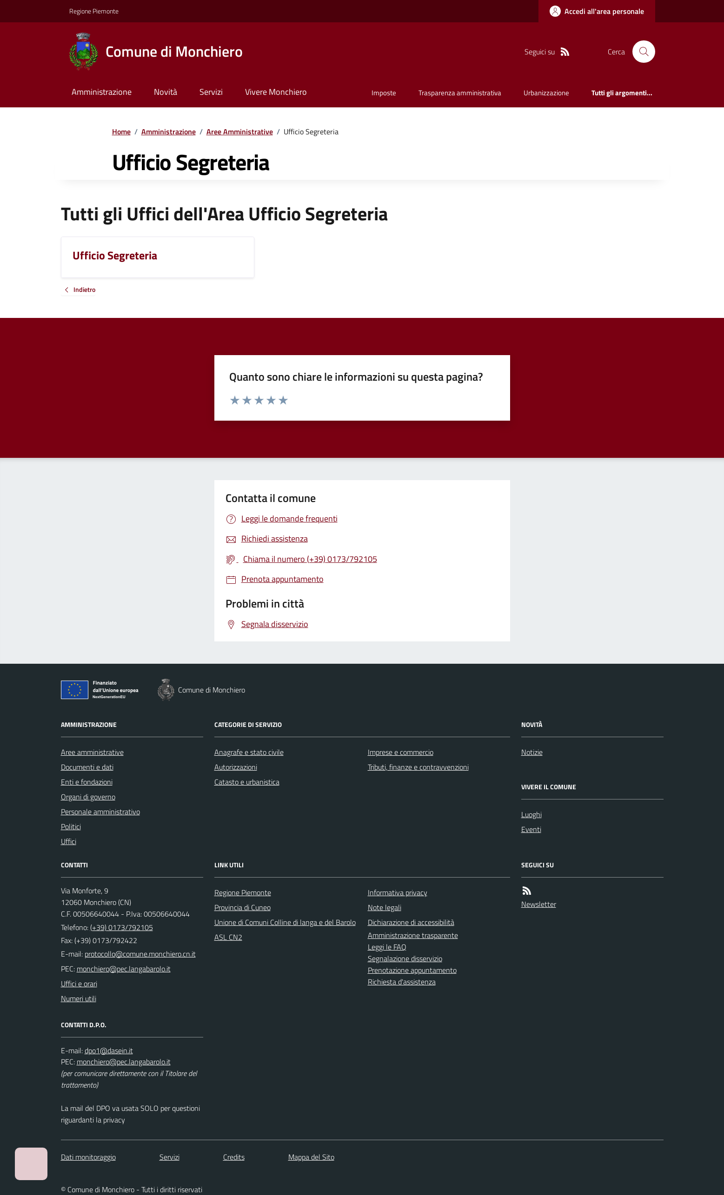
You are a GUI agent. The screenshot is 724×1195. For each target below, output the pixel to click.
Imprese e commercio (400, 752)
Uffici (68, 841)
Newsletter (538, 904)
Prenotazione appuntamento (412, 970)
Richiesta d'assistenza (402, 981)
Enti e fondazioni (87, 781)
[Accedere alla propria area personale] (596, 11)
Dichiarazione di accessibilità (411, 922)
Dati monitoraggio (88, 1156)
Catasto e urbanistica (246, 781)
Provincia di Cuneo (242, 907)
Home (121, 131)
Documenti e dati (87, 766)
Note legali (384, 907)
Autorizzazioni (235, 766)
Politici (71, 826)
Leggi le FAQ (387, 946)
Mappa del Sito (311, 1156)
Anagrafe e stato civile (249, 752)
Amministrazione (102, 92)
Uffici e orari (79, 983)
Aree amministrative (92, 752)
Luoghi (531, 814)
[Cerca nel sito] (640, 51)
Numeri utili (78, 998)
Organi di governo (88, 796)
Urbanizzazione (546, 92)
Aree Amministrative (239, 131)
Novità (165, 92)
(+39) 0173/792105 (121, 927)
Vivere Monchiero (276, 92)
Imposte (384, 92)
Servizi (211, 92)
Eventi (531, 829)
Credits (234, 1156)
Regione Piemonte (94, 11)
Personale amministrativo (100, 811)
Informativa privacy (397, 892)
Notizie (532, 752)
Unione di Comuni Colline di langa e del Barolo (285, 922)
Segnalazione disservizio (405, 958)
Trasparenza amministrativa (459, 92)
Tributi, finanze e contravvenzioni (418, 766)
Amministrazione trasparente (413, 935)
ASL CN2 (228, 937)
